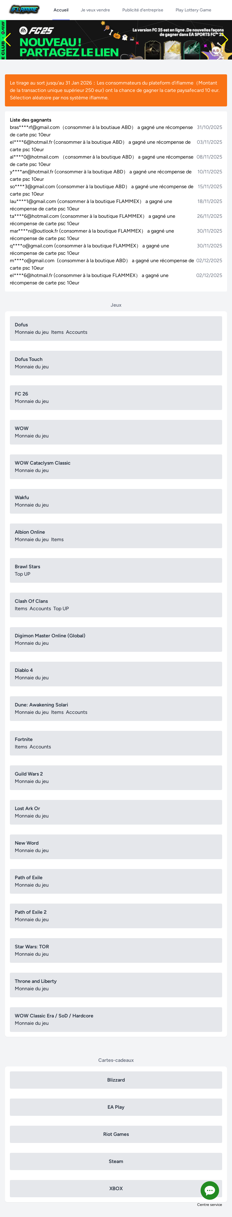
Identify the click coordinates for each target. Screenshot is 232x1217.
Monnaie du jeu (32, 332)
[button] (7, 40)
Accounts (76, 332)
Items (57, 332)
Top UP (22, 574)
